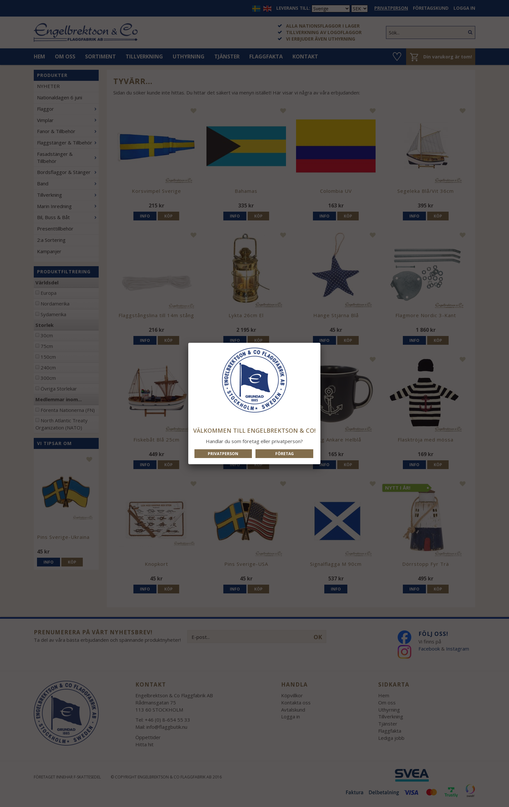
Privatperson (223, 453)
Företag (284, 453)
